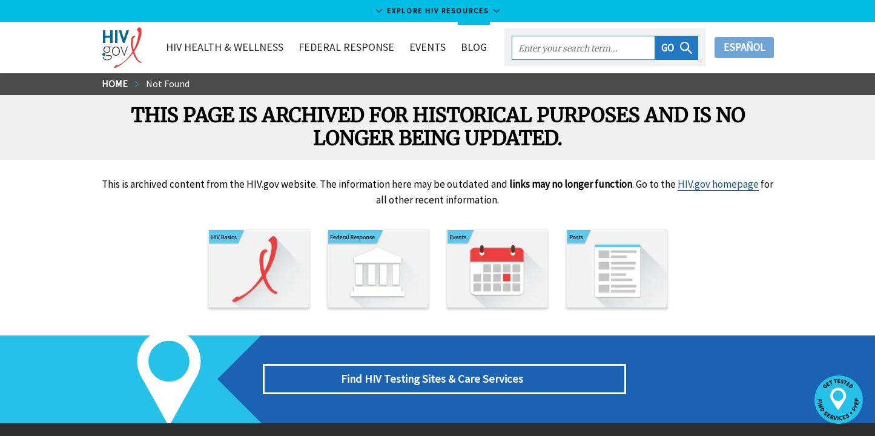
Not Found (168, 84)
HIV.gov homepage (718, 184)
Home (115, 84)
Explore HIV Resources (438, 10)
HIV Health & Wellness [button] (224, 47)
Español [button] (744, 47)
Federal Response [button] (346, 47)
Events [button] (427, 47)
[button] (676, 48)
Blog (474, 47)
